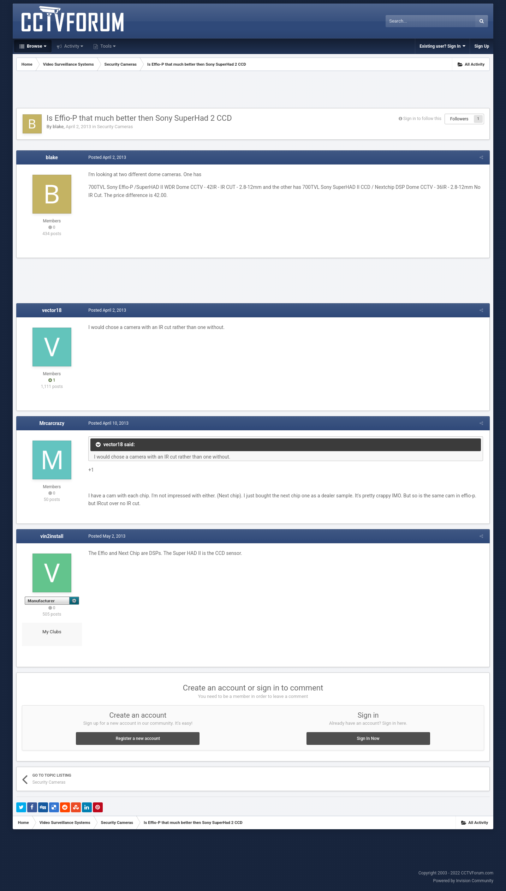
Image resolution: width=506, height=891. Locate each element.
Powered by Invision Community (463, 880)
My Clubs (51, 631)
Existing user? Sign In (442, 46)
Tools (107, 46)
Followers (459, 118)
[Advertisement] (253, 90)
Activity (73, 46)
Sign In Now (368, 738)
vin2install (51, 536)
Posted (106, 157)
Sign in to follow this (422, 118)
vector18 (52, 310)
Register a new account (138, 738)
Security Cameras (115, 126)
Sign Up (481, 46)
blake (58, 126)
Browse (36, 46)
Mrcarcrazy (51, 423)
